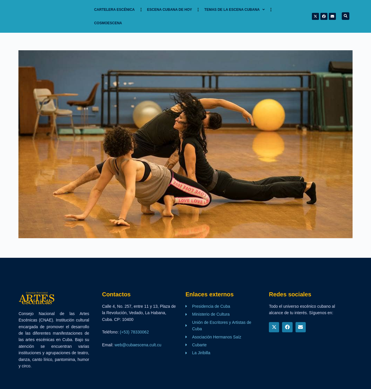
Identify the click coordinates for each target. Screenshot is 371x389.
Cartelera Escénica (114, 10)
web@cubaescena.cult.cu (138, 345)
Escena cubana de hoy (169, 10)
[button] (345, 16)
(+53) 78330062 (134, 332)
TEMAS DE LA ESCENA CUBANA (234, 9)
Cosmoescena (108, 23)
